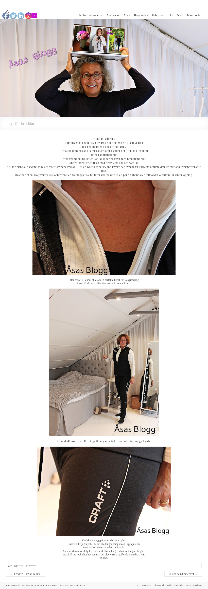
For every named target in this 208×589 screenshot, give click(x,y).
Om (171, 14)
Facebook (197, 585)
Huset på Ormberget (183, 574)
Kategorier (158, 14)
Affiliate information (90, 14)
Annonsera (113, 14)
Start (180, 14)
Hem (188, 585)
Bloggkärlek (141, 14)
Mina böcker (194, 14)
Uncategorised (32, 565)
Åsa (11, 565)
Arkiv (127, 14)
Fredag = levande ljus (25, 574)
